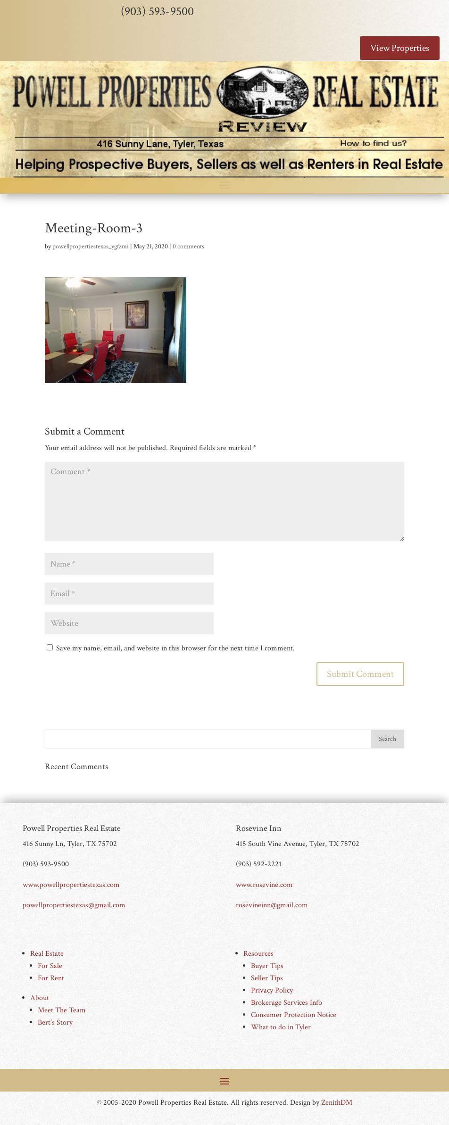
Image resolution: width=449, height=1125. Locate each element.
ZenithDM (336, 1103)
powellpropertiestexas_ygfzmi (90, 246)
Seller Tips (267, 978)
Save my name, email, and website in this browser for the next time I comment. (175, 648)
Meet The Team (62, 1010)
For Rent (51, 978)
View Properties (399, 48)
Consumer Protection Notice (293, 1015)
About (39, 998)
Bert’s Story (55, 1022)
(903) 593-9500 (157, 11)
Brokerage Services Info (286, 1003)
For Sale (50, 966)
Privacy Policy (272, 990)
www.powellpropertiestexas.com (71, 885)
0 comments (188, 246)
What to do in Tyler (281, 1027)
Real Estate (47, 954)
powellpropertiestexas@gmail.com (74, 905)
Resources (258, 954)
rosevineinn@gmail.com (272, 905)
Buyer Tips (267, 966)
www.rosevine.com (264, 885)
